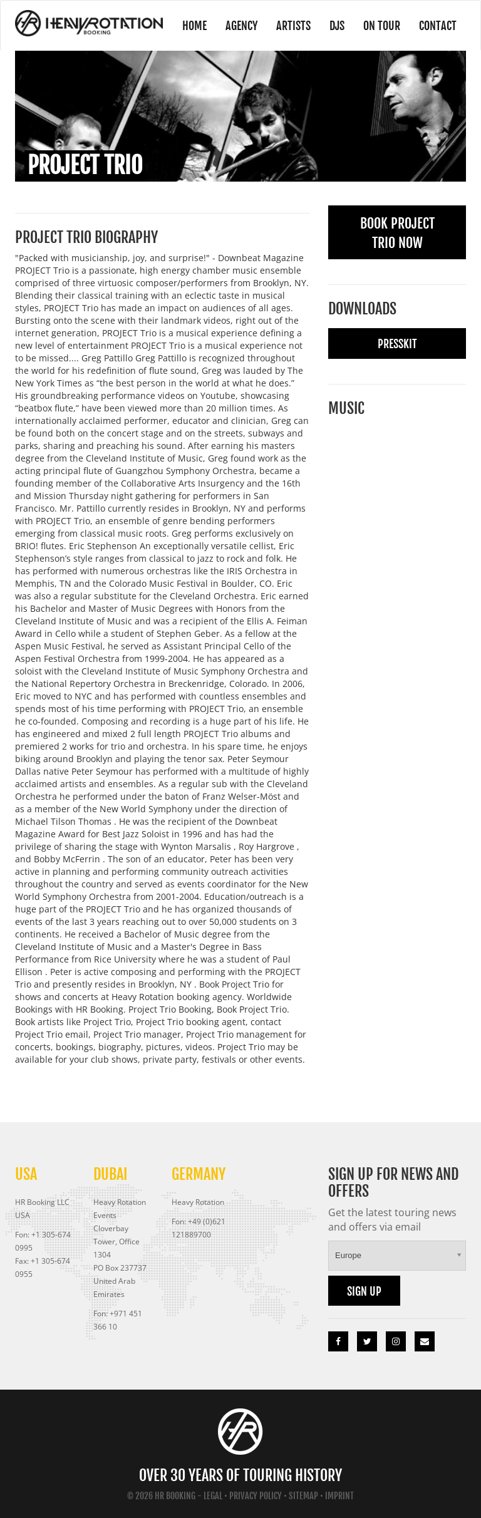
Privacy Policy (255, 1495)
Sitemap (303, 1495)
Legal (213, 1495)
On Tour (381, 26)
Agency (241, 26)
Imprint (339, 1495)
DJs (336, 26)
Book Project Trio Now (397, 233)
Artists (293, 26)
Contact (438, 26)
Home (194, 26)
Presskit (397, 344)
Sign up (364, 1291)
